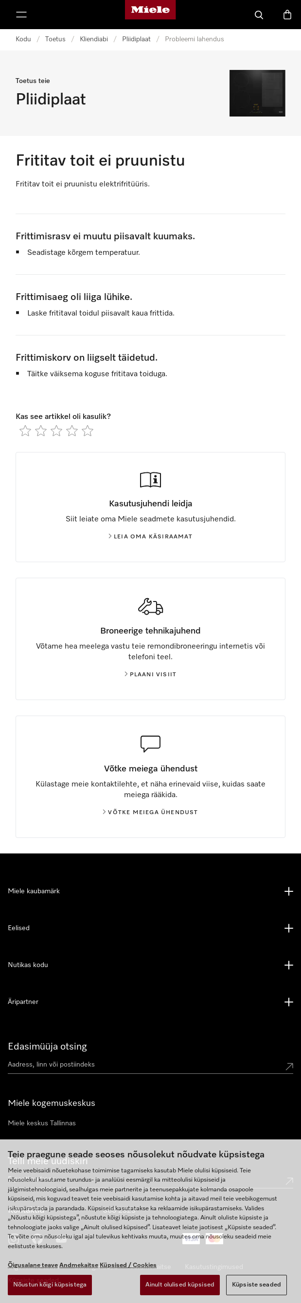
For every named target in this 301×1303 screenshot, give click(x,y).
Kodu (23, 39)
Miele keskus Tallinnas (42, 1123)
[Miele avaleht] (150, 14)
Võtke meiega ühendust (150, 813)
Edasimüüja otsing (47, 1047)
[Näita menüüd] (21, 14)
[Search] (259, 14)
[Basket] (287, 14)
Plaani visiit (150, 675)
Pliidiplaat (136, 39)
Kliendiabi (94, 39)
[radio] (25, 430)
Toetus (55, 39)
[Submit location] (289, 1066)
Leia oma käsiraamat (150, 537)
